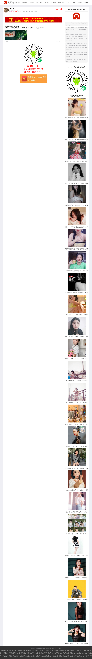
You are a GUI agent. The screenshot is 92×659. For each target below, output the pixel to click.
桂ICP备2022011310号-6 (55, 648)
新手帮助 (80, 2)
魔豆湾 (11, 2)
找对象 (73, 2)
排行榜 (86, 2)
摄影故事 (53, 2)
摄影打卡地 (39, 2)
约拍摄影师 (25, 2)
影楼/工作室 (61, 2)
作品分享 (17, 2)
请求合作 (58, 9)
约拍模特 (32, 2)
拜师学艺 (46, 2)
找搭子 (68, 2)
